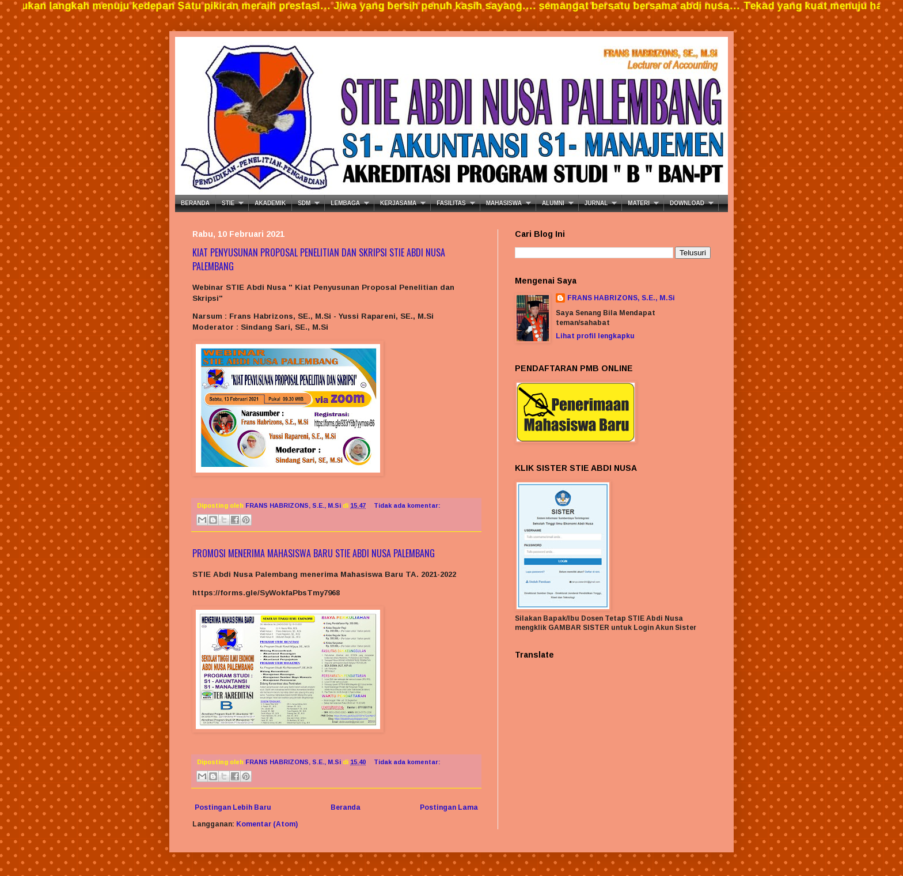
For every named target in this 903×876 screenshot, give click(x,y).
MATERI (639, 203)
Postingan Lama (449, 807)
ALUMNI (553, 203)
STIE (228, 203)
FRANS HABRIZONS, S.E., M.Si (621, 298)
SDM (304, 203)
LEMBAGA (345, 203)
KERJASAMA (398, 203)
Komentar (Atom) (267, 824)
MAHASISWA (504, 203)
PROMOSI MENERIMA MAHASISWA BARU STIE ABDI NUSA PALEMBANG (313, 553)
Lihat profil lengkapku (595, 336)
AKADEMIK (270, 203)
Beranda (346, 807)
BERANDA (195, 203)
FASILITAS (451, 203)
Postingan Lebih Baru (233, 807)
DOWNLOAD (687, 203)
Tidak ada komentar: (407, 505)
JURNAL (596, 203)
